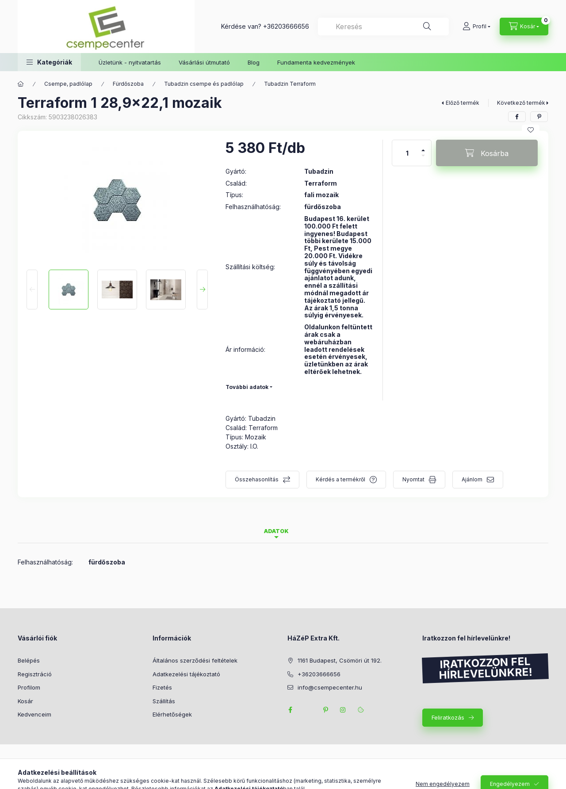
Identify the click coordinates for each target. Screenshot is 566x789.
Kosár (25, 701)
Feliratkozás (448, 717)
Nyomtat (413, 479)
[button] (49, 62)
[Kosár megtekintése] (524, 26)
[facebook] (517, 116)
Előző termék (462, 102)
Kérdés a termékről (340, 479)
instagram (343, 710)
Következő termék (521, 102)
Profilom (29, 687)
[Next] (202, 289)
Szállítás (164, 701)
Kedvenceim (34, 714)
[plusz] (423, 146)
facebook (290, 710)
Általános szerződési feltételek (195, 660)
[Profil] (476, 26)
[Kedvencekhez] (530, 130)
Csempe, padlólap (68, 83)
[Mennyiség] (407, 153)
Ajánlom (472, 479)
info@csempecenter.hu (330, 687)
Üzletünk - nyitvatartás (130, 62)
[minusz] (423, 159)
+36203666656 (286, 26)
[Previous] (32, 289)
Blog (254, 62)
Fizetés (162, 687)
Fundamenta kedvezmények (316, 62)
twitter (308, 710)
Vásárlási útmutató (204, 62)
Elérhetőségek (172, 714)
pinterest (325, 710)
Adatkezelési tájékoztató (186, 674)
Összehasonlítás (257, 479)
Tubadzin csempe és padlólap (204, 83)
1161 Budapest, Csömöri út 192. (340, 660)
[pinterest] (539, 116)
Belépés (29, 660)
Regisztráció (35, 674)
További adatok (247, 387)
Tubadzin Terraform (290, 83)
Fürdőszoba (128, 83)
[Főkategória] (21, 84)
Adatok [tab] (276, 531)
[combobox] (383, 26)
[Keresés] (427, 26)
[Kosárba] (487, 153)
